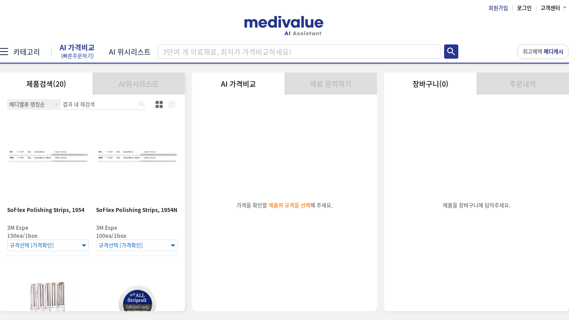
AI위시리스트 (139, 83)
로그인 (524, 8)
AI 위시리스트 (130, 52)
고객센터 (550, 8)
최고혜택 (543, 52)
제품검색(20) (46, 83)
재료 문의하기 (331, 83)
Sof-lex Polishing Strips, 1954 (45, 210)
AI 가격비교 (77, 51)
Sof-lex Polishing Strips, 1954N (136, 210)
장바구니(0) (431, 83)
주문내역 (522, 83)
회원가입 (498, 8)
